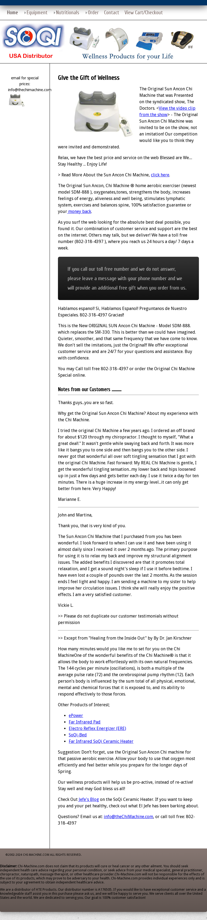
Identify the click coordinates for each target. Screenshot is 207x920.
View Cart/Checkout (144, 13)
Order (93, 13)
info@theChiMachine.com (128, 816)
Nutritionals (67, 13)
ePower (76, 715)
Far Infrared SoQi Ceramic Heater (101, 741)
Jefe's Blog (89, 799)
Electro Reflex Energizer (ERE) (97, 728)
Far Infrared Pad (85, 722)
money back (79, 211)
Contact (111, 13)
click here (160, 174)
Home (12, 13)
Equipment (37, 13)
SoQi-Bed (78, 734)
